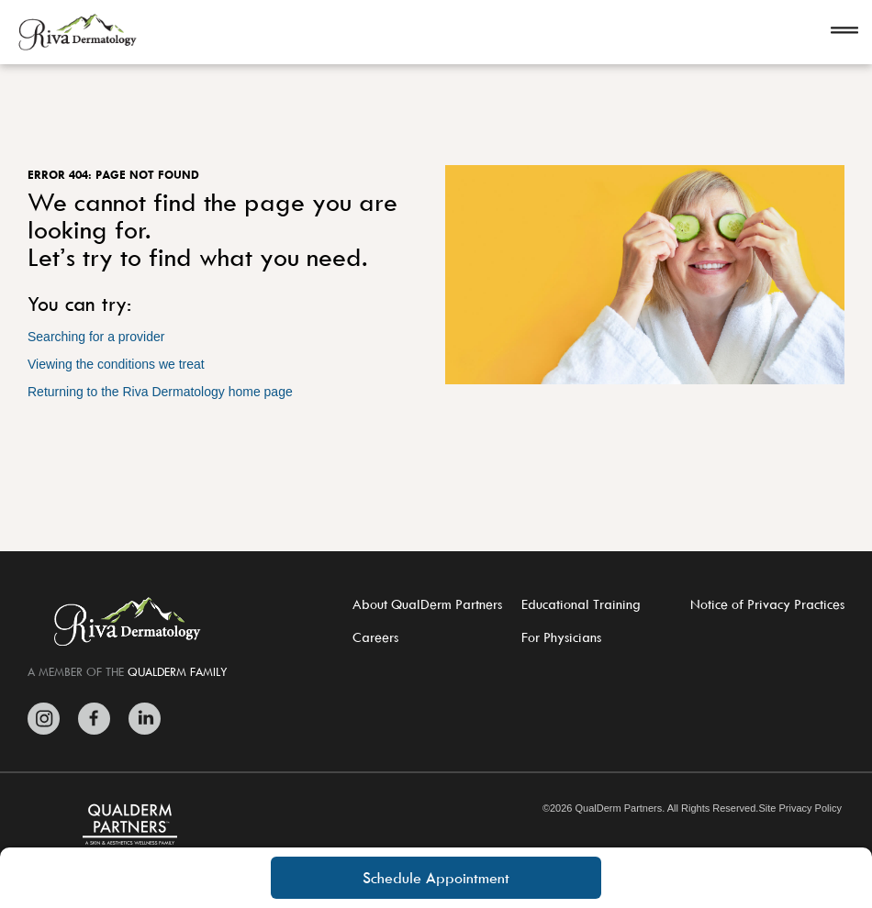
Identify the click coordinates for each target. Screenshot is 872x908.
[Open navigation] (844, 32)
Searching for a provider (96, 336)
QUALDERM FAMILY (178, 671)
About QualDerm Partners (427, 604)
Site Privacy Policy (799, 808)
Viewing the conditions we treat (116, 364)
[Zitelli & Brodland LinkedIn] (140, 719)
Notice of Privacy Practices (767, 604)
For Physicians (561, 637)
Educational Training (581, 604)
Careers (375, 637)
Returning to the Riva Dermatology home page (160, 391)
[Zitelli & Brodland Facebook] (94, 719)
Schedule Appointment (436, 878)
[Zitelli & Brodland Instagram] (48, 719)
